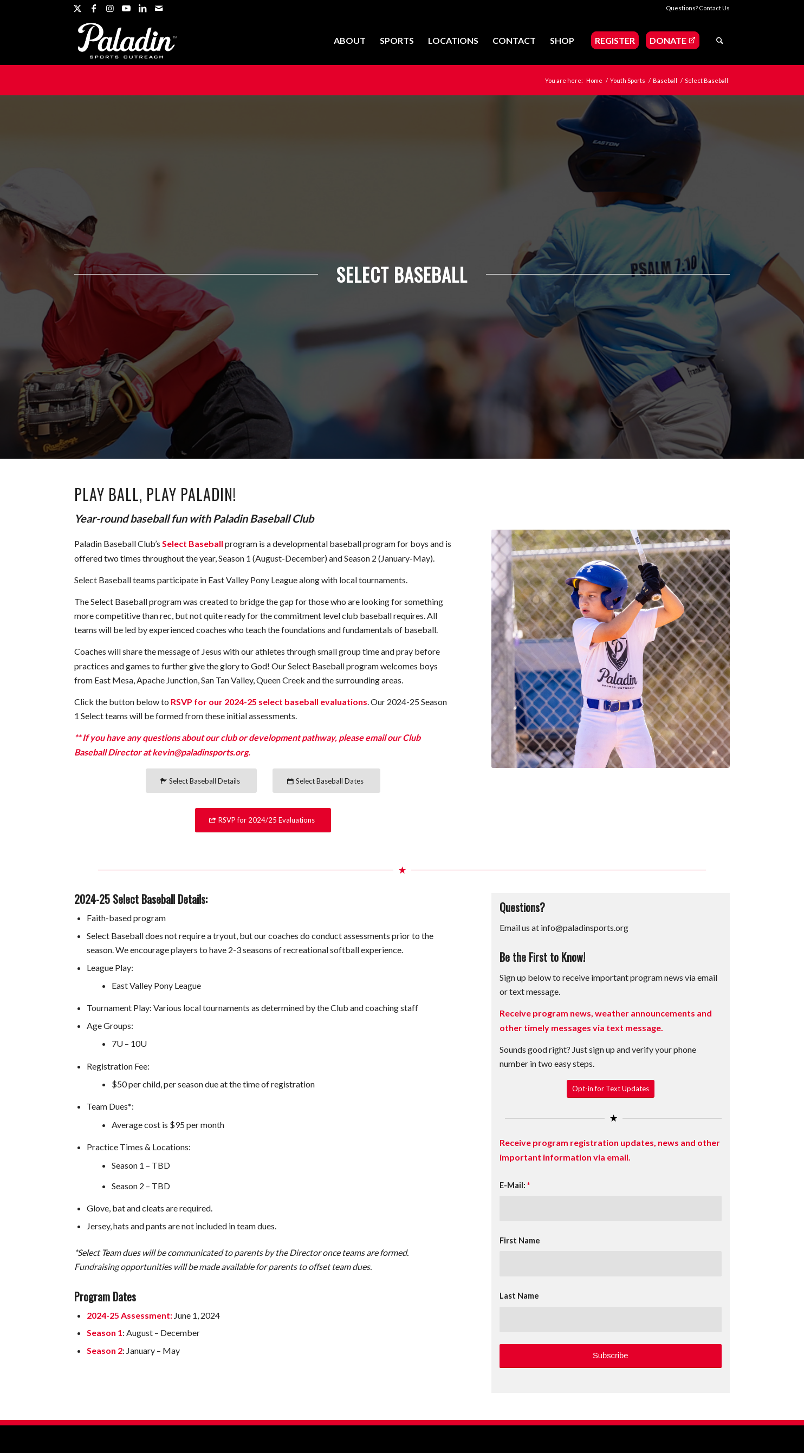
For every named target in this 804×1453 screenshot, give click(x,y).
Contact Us (714, 7)
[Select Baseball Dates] (326, 780)
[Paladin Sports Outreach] (127, 40)
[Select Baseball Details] (201, 780)
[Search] (719, 40)
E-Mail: (515, 1185)
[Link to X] (77, 8)
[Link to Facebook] (93, 8)
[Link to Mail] (159, 8)
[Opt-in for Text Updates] (610, 1089)
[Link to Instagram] (110, 8)
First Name (520, 1240)
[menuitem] (350, 40)
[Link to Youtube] (126, 8)
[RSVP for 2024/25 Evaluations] (263, 820)
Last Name (519, 1295)
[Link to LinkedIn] (142, 8)
